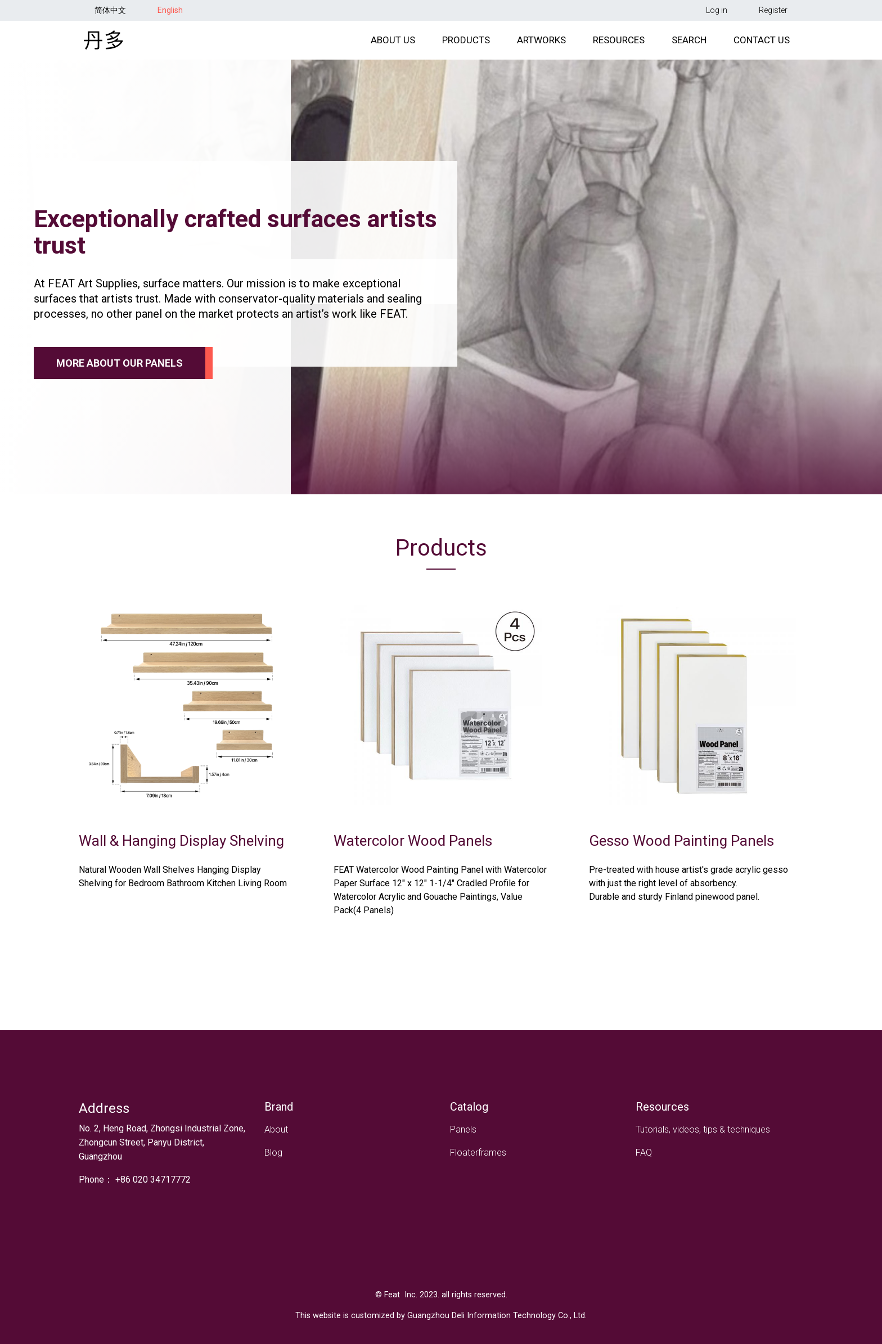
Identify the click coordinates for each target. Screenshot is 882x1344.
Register (773, 10)
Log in (716, 10)
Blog (273, 1152)
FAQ (644, 1152)
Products (466, 45)
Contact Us (762, 45)
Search (689, 45)
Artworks (541, 45)
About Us (393, 45)
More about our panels (119, 374)
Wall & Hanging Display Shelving (181, 852)
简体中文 (110, 10)
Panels (463, 1129)
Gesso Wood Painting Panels (681, 852)
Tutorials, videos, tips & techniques (703, 1129)
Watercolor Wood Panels (413, 852)
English (170, 10)
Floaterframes (478, 1152)
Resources (619, 45)
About (276, 1129)
